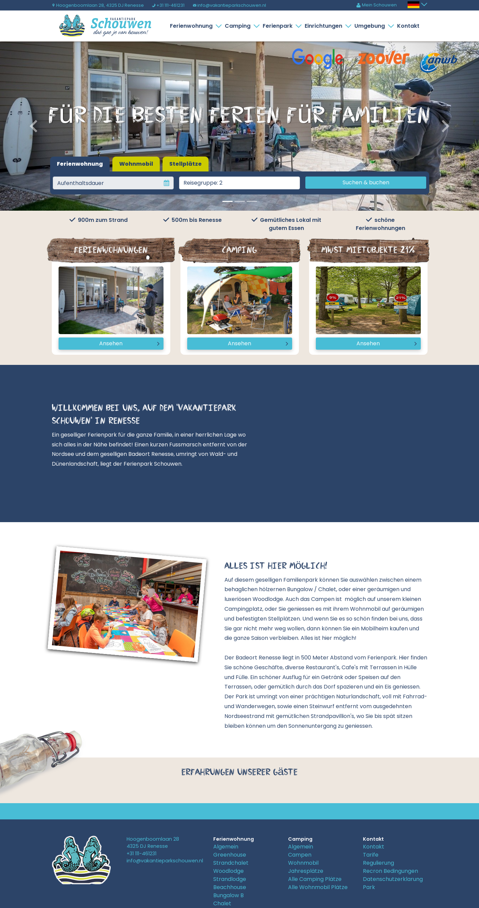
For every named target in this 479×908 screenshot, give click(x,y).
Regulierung (378, 863)
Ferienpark (279, 26)
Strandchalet (230, 863)
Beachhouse (229, 887)
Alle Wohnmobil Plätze (318, 887)
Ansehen (111, 343)
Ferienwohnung (192, 26)
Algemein (225, 847)
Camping (239, 26)
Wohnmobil (136, 164)
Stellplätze (185, 164)
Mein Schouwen (376, 5)
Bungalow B (228, 895)
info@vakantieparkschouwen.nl (229, 5)
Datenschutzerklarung (393, 879)
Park (369, 887)
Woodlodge (228, 871)
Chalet (222, 903)
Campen (299, 855)
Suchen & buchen (366, 182)
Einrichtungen (325, 26)
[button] (36, 126)
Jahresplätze (305, 871)
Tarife (370, 855)
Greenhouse (229, 855)
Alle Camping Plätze (315, 879)
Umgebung (371, 26)
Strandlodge (229, 879)
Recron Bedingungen (390, 871)
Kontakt (408, 26)
